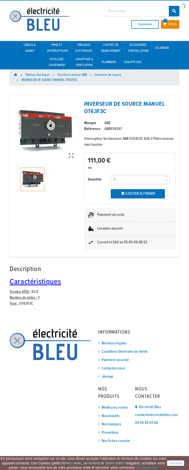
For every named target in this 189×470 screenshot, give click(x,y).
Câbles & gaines (30, 48)
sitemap (107, 376)
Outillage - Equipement (57, 62)
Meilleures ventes (115, 407)
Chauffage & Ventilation (84, 62)
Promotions (110, 432)
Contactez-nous (113, 368)
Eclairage (162, 48)
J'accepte (175, 463)
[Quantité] (137, 179)
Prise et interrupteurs (57, 48)
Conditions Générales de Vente (125, 351)
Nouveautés (111, 415)
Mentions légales (114, 343)
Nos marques (111, 424)
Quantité (95, 179)
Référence (92, 128)
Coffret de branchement (111, 48)
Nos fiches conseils (116, 441)
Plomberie (109, 62)
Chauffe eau (133, 62)
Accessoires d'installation (138, 48)
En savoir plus (147, 468)
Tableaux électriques (83, 48)
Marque (90, 123)
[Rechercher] (141, 11)
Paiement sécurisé (115, 360)
